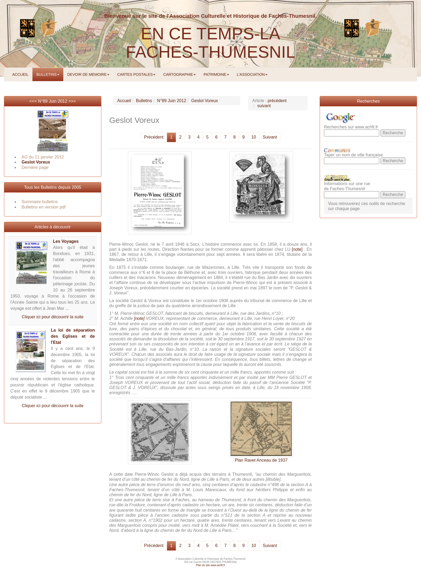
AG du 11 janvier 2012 (43, 157)
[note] (297, 249)
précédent (277, 100)
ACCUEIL (20, 74)
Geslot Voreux (36, 162)
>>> (72, 101)
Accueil (124, 100)
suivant (264, 105)
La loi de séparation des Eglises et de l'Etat (73, 336)
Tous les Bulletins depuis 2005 (52, 187)
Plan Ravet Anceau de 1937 (261, 460)
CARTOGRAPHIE (179, 74)
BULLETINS (47, 74)
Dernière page (35, 167)
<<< (34, 101)
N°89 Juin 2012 (52, 101)
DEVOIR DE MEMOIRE (88, 74)
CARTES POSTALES (136, 74)
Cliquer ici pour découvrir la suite (53, 317)
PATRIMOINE (216, 74)
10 (253, 137)
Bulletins (144, 100)
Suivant (270, 137)
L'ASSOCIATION (252, 74)
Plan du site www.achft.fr (210, 565)
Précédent (154, 137)
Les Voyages (66, 241)
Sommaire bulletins (40, 201)
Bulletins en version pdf (43, 207)
